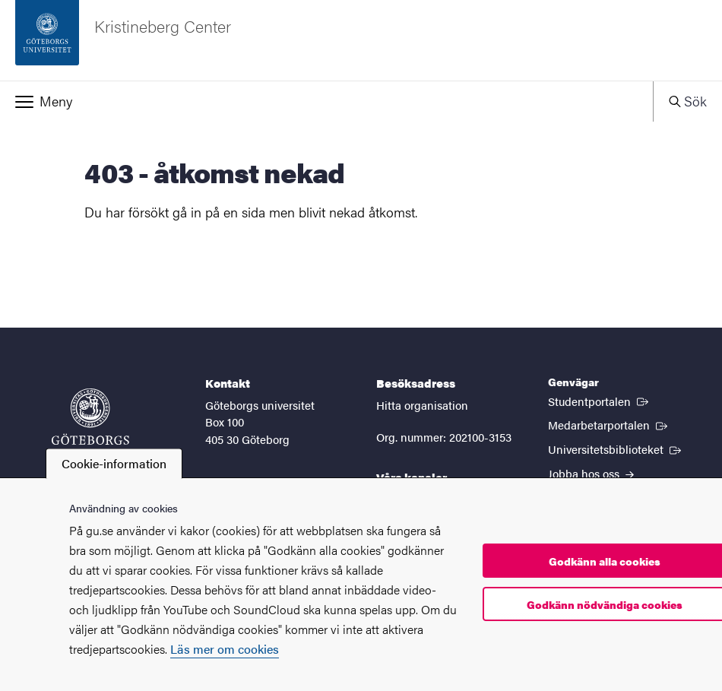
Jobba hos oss (591, 473)
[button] (326, 101)
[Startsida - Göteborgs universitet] (90, 424)
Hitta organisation (422, 405)
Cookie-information (114, 463)
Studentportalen (599, 400)
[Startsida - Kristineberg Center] (361, 40)
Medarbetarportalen (609, 424)
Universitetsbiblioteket (616, 448)
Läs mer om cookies (224, 649)
